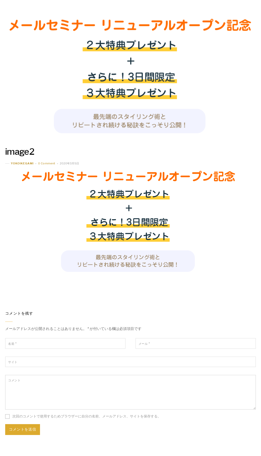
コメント (14, 380)
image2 (19, 151)
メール (144, 344)
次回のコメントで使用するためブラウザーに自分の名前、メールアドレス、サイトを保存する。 (86, 416)
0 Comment (46, 163)
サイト (12, 362)
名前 (12, 344)
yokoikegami (22, 163)
